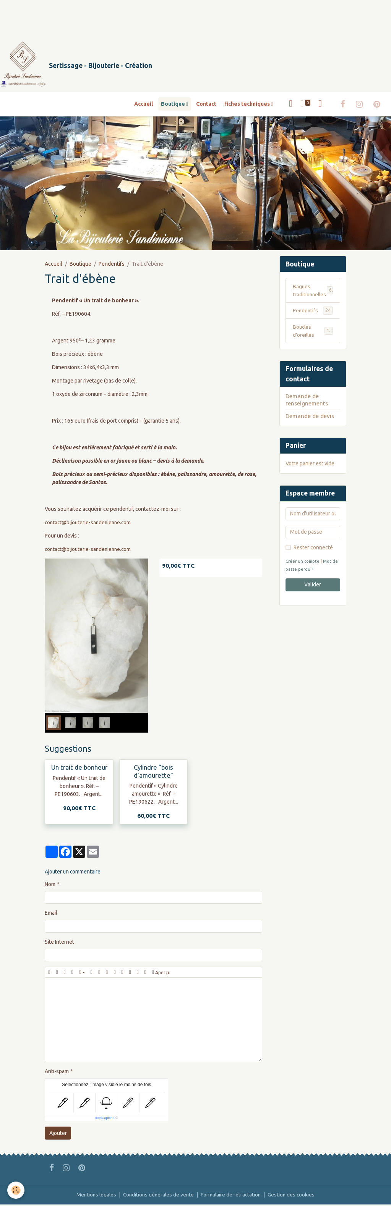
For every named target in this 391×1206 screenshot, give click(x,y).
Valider (312, 587)
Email (51, 914)
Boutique (173, 105)
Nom (50, 886)
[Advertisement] (139, 17)
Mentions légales (94, 1196)
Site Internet (59, 943)
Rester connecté (313, 549)
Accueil (143, 105)
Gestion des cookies (294, 1196)
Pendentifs (112, 265)
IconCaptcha (105, 1119)
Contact (206, 105)
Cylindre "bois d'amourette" (153, 772)
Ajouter (58, 1134)
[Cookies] (16, 1190)
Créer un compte (303, 563)
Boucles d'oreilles (313, 332)
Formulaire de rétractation (232, 1196)
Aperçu (161, 973)
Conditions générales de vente (158, 1196)
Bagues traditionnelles (313, 291)
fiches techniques (247, 105)
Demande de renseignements (307, 401)
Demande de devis (310, 418)
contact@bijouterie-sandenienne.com (89, 524)
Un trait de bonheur (79, 768)
